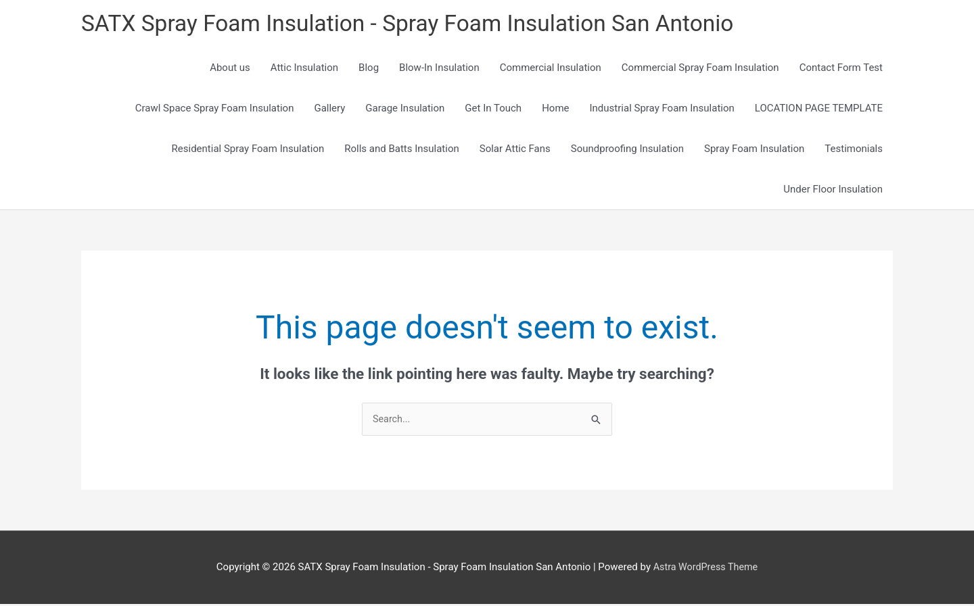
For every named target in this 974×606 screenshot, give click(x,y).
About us (230, 69)
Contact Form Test (841, 69)
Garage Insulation (404, 109)
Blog (368, 69)
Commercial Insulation (550, 69)
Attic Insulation (304, 69)
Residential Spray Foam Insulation (248, 150)
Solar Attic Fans (515, 150)
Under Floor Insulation (833, 190)
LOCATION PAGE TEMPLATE (819, 109)
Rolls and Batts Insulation (401, 150)
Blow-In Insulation (439, 69)
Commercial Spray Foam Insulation (700, 69)
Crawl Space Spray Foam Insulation (214, 109)
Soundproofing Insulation (627, 150)
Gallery (329, 109)
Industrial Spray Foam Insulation (662, 109)
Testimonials (854, 150)
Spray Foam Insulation (754, 150)
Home (555, 109)
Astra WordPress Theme (705, 569)
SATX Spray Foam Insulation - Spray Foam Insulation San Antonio (422, 24)
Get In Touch (493, 109)
